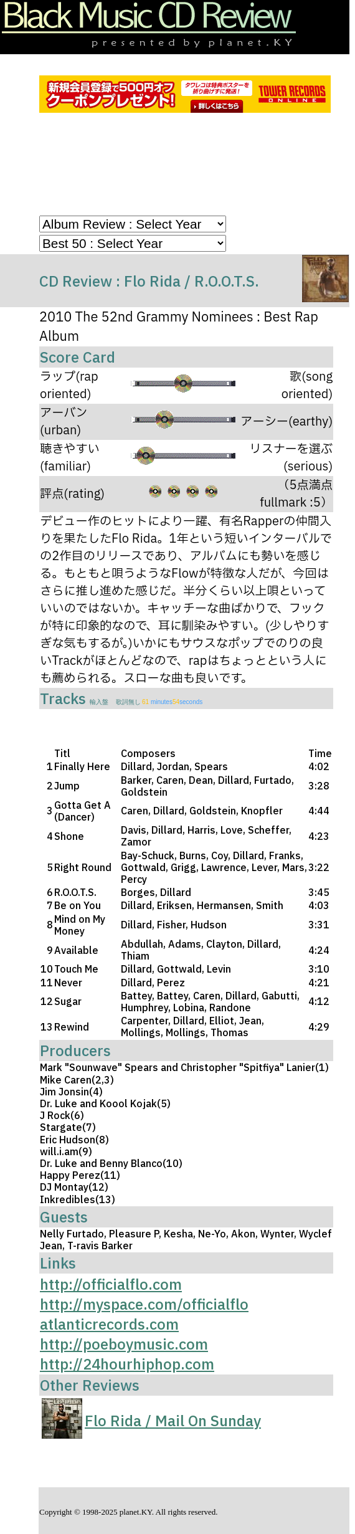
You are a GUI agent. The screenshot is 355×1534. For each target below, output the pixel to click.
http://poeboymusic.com (124, 1344)
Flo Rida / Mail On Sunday (173, 1421)
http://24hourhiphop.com (127, 1364)
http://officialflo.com (111, 1284)
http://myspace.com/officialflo (144, 1304)
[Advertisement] (194, 167)
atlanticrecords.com (109, 1324)
